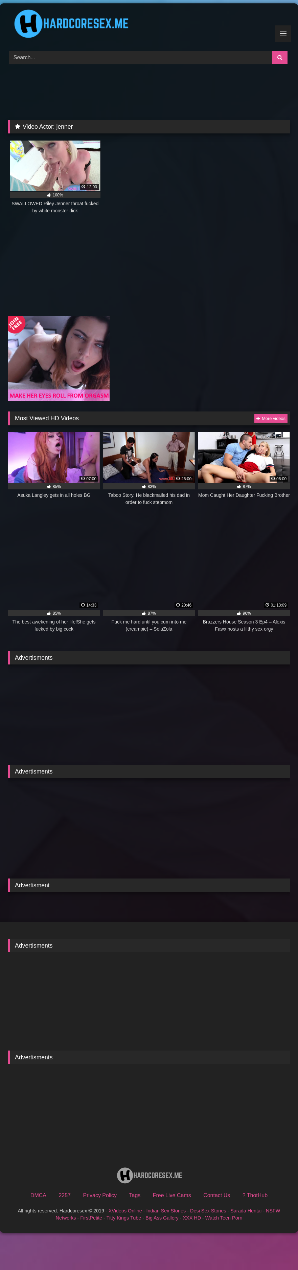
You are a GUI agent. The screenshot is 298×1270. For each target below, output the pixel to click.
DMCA (38, 1195)
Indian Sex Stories (166, 1210)
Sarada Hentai (245, 1210)
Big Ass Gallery (162, 1218)
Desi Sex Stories (208, 1210)
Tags (135, 1195)
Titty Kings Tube (124, 1218)
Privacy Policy (100, 1195)
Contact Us (216, 1195)
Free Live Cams (172, 1195)
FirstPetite (91, 1218)
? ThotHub (255, 1195)
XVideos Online (125, 1210)
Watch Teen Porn (224, 1218)
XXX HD (192, 1218)
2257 (65, 1195)
